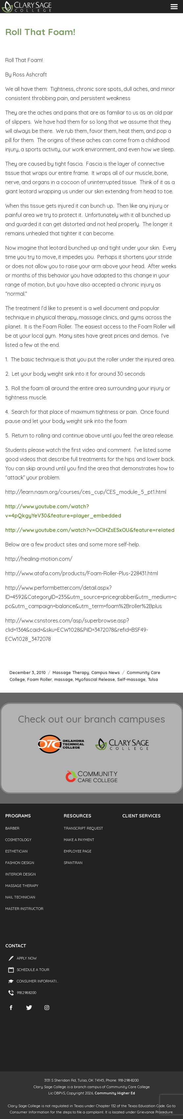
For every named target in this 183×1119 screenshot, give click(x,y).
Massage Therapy (71, 672)
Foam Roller (39, 679)
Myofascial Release (95, 679)
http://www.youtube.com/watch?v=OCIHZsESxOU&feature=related (89, 530)
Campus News (105, 672)
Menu (174, 6)
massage (63, 679)
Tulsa (153, 679)
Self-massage (131, 679)
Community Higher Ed (115, 1093)
